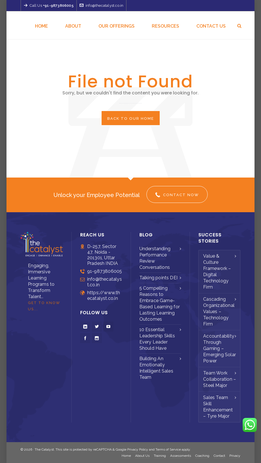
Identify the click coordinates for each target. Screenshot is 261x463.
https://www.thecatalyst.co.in (103, 295)
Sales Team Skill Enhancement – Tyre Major (218, 407)
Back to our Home (130, 118)
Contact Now (177, 194)
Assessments (180, 456)
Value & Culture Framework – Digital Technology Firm (217, 271)
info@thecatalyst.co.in (102, 5)
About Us (142, 456)
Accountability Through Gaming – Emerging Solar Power (219, 348)
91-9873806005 (104, 271)
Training (160, 456)
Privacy (234, 456)
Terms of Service (168, 449)
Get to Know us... (44, 306)
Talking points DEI (158, 277)
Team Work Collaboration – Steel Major (219, 379)
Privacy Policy (137, 449)
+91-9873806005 (58, 5)
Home (126, 456)
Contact (219, 456)
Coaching (202, 456)
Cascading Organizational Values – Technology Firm (218, 311)
